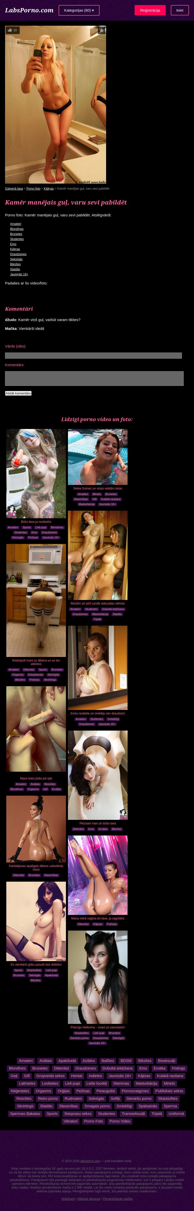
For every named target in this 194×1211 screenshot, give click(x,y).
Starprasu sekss (78, 1113)
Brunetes (16, 234)
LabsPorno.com (29, 10)
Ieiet (179, 10)
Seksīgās (16, 259)
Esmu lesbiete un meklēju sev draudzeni (98, 713)
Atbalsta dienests (88, 1199)
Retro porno (48, 1098)
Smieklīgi (113, 718)
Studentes (17, 239)
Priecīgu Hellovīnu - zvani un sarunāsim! (98, 1027)
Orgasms (17, 674)
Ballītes (108, 1060)
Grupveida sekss (50, 1076)
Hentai (76, 1076)
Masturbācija (86, 504)
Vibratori (71, 1121)
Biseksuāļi (166, 1060)
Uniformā (176, 1113)
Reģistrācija (150, 10)
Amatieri (15, 224)
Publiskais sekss (169, 1091)
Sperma (170, 1106)
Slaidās (15, 269)
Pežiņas (33, 537)
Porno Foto (93, 1121)
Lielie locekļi (96, 1083)
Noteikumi (68, 1199)
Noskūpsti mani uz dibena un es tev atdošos (36, 662)
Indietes (95, 1076)
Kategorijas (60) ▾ (79, 10)
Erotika (56, 789)
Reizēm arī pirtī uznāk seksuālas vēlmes (98, 603)
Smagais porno (97, 1106)
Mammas (121, 1083)
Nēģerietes (20, 1091)
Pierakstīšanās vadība (118, 1199)
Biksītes (15, 264)
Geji (14, 1076)
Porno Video (120, 1121)
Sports (27, 527)
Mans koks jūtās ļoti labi (36, 778)
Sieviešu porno (79, 1038)
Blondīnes (16, 229)
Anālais (35, 784)
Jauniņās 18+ (19, 274)
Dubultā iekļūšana (113, 609)
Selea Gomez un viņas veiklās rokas (97, 488)
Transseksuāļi (133, 1113)
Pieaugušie (105, 1091)
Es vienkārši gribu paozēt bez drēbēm (36, 964)
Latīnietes (27, 1083)
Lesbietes (50, 1083)
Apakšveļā (51, 975)
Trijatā (97, 619)
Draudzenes (18, 254)
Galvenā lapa (14, 188)
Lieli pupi (40, 527)
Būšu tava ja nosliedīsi (36, 522)
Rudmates (73, 1098)
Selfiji (115, 1098)
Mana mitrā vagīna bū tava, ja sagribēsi (97, 918)
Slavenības (81, 499)
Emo (13, 244)
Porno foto (33, 188)
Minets (97, 494)
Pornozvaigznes (135, 1091)
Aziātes (89, 1060)
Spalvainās (147, 1106)
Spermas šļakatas (25, 1113)
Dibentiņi (28, 669)
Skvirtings (50, 679)
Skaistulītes (34, 970)
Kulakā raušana (110, 499)
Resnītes (49, 784)
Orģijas (64, 1091)
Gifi (94, 499)
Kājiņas (49, 188)
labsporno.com (90, 1161)
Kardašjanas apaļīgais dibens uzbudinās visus (36, 867)
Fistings (178, 1068)
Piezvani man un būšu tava (98, 823)
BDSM (125, 1060)
